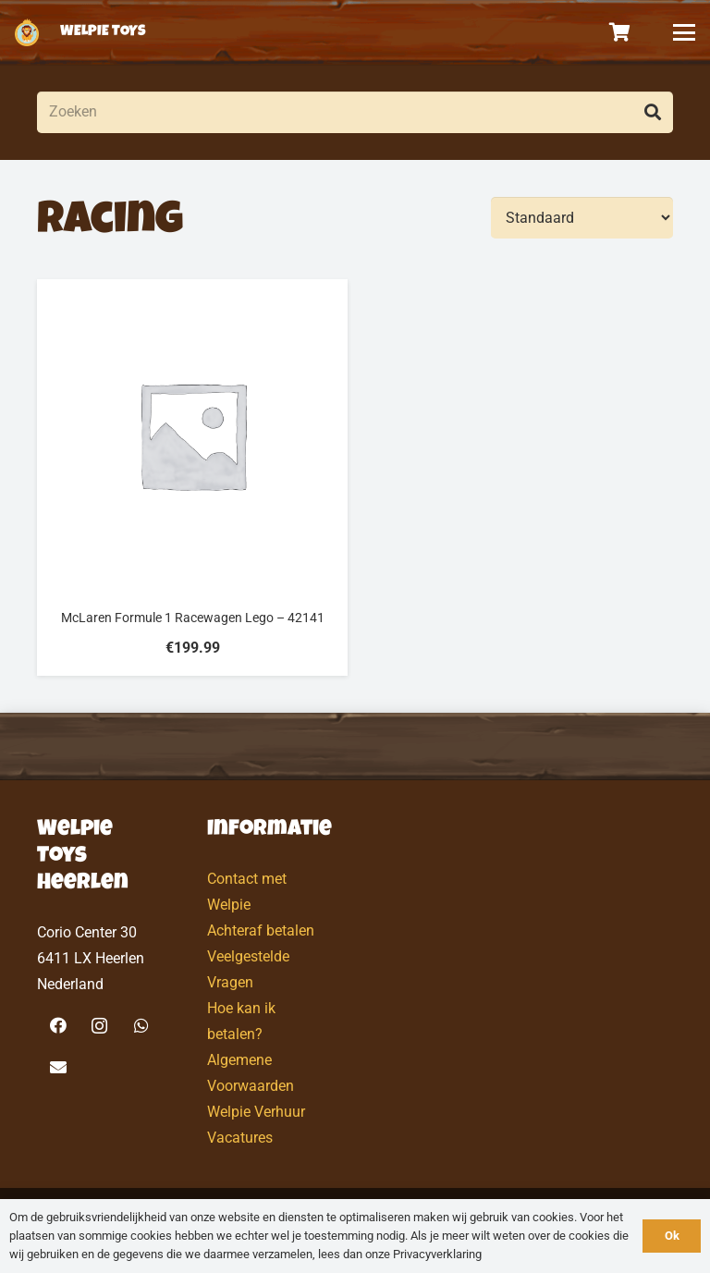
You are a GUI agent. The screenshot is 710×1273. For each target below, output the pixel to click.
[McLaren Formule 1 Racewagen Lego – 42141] (192, 477)
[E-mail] (58, 1067)
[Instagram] (99, 1026)
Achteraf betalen (260, 930)
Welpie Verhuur (256, 1111)
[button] (684, 32)
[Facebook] (58, 1026)
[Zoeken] (355, 112)
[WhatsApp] (141, 1026)
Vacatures (240, 1137)
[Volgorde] (582, 218)
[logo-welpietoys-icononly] (27, 32)
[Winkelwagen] (620, 32)
